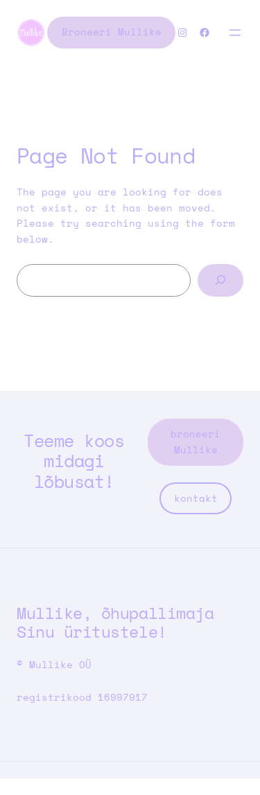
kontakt (196, 498)
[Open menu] (235, 32)
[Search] (220, 280)
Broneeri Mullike (112, 31)
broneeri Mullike (195, 441)
